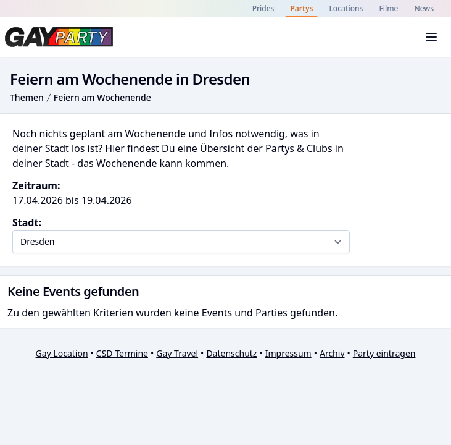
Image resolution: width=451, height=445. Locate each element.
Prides (263, 8)
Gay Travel (177, 353)
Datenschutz (231, 353)
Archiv (332, 353)
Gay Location (62, 353)
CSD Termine (122, 353)
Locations (346, 8)
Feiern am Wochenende (102, 97)
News (424, 8)
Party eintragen (384, 353)
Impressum (288, 353)
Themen (27, 97)
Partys (301, 8)
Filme (388, 8)
